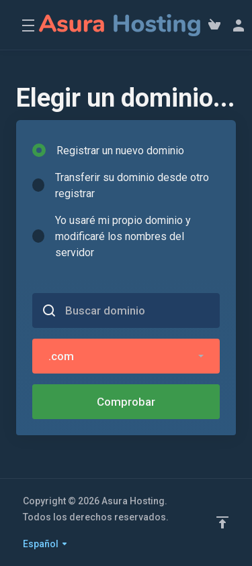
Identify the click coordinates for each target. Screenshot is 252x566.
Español (46, 544)
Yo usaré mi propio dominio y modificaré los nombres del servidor (111, 236)
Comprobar (126, 401)
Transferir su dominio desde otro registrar (120, 185)
